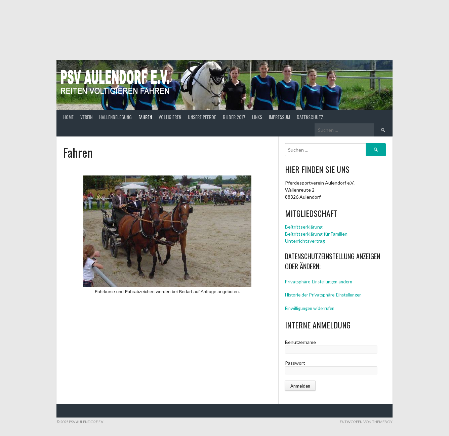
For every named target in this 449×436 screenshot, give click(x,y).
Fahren (145, 116)
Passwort (295, 363)
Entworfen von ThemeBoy (366, 422)
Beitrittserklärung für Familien (316, 234)
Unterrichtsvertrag (305, 241)
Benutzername (300, 342)
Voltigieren (170, 116)
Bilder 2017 (234, 116)
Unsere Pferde (202, 116)
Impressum (279, 116)
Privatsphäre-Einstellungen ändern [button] (318, 281)
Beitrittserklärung (304, 227)
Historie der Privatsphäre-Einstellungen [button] (323, 295)
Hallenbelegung (115, 116)
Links (257, 116)
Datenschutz (310, 116)
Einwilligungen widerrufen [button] (309, 308)
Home (68, 116)
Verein (86, 116)
